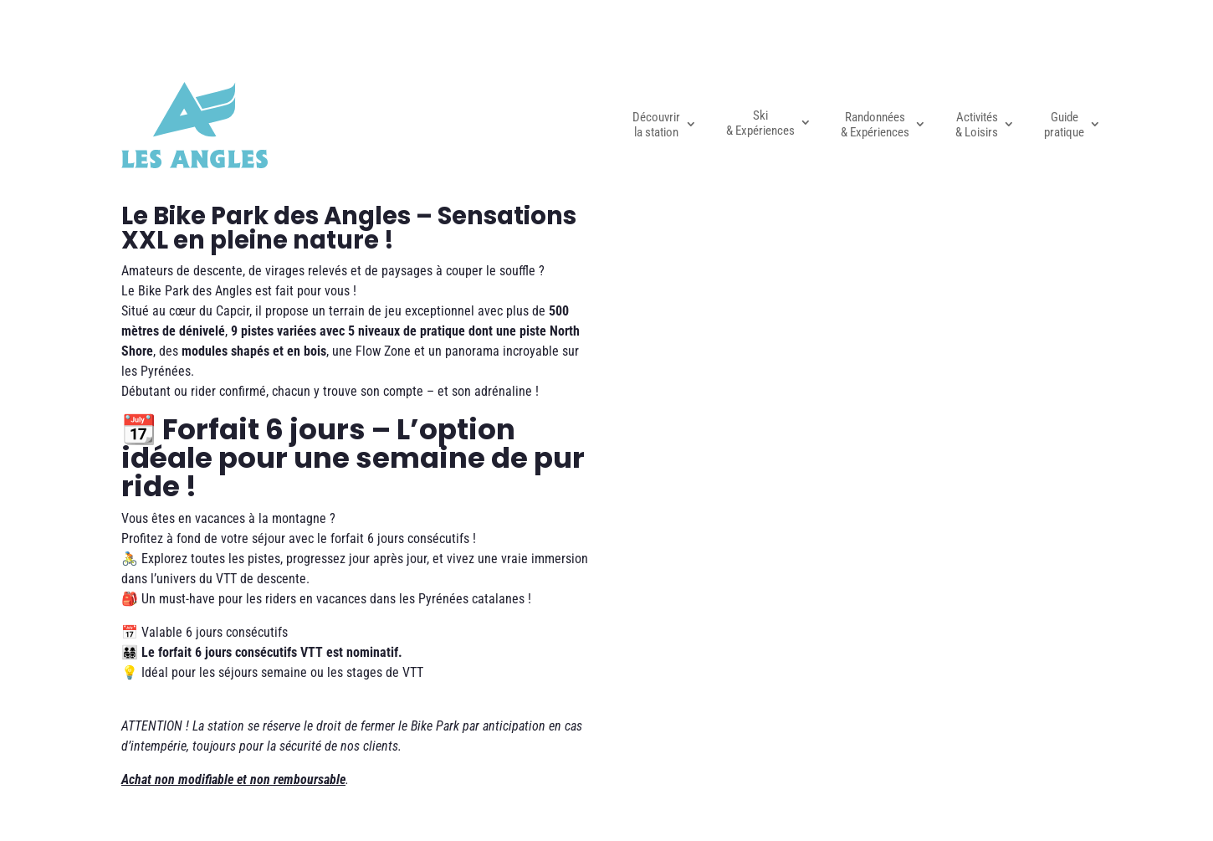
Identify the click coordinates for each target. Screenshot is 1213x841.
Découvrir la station (656, 125)
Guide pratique (1064, 125)
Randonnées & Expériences (875, 125)
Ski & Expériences (760, 123)
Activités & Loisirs (976, 125)
